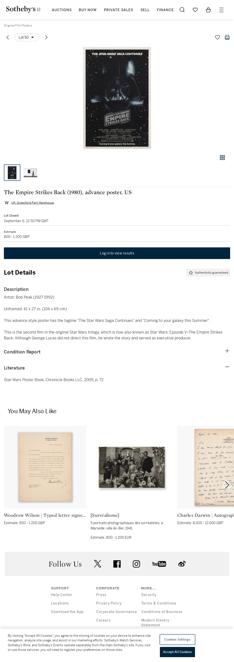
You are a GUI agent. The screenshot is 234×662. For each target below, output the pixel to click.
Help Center (62, 595)
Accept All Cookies (177, 652)
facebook (117, 564)
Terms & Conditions (158, 603)
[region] (117, 645)
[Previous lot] (8, 37)
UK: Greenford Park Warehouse (32, 203)
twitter (97, 564)
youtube (159, 564)
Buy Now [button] (88, 10)
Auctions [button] (62, 10)
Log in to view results (117, 253)
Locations (60, 603)
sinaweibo (182, 564)
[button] (117, 98)
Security (148, 595)
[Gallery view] (222, 157)
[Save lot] (217, 37)
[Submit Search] (182, 9)
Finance (165, 10)
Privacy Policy (109, 603)
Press (101, 595)
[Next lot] (46, 37)
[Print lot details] (227, 37)
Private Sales (118, 10)
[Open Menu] (221, 10)
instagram (136, 564)
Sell (145, 10)
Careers (103, 620)
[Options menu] (27, 37)
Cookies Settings (177, 639)
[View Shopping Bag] (208, 10)
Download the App (67, 612)
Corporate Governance (116, 612)
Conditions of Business (161, 612)
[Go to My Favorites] (195, 10)
